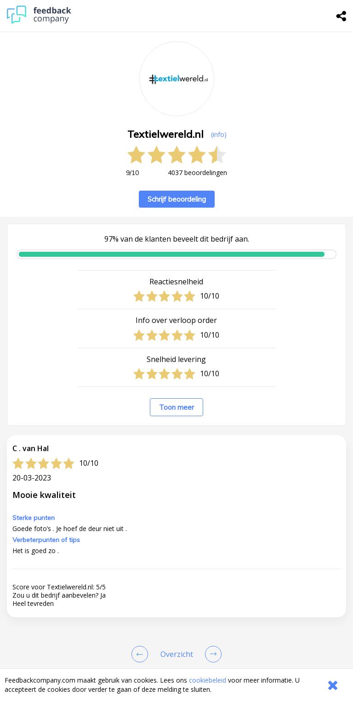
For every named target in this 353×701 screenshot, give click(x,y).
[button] (176, 572)
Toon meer (176, 407)
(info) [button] (219, 134)
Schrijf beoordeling (177, 199)
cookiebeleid (207, 680)
